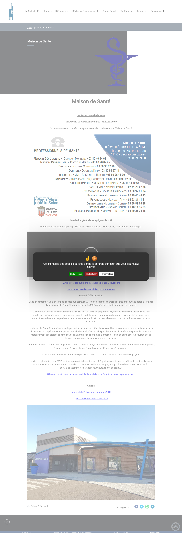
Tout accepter (76, 274)
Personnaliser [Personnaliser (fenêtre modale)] (107, 274)
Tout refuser (91, 274)
